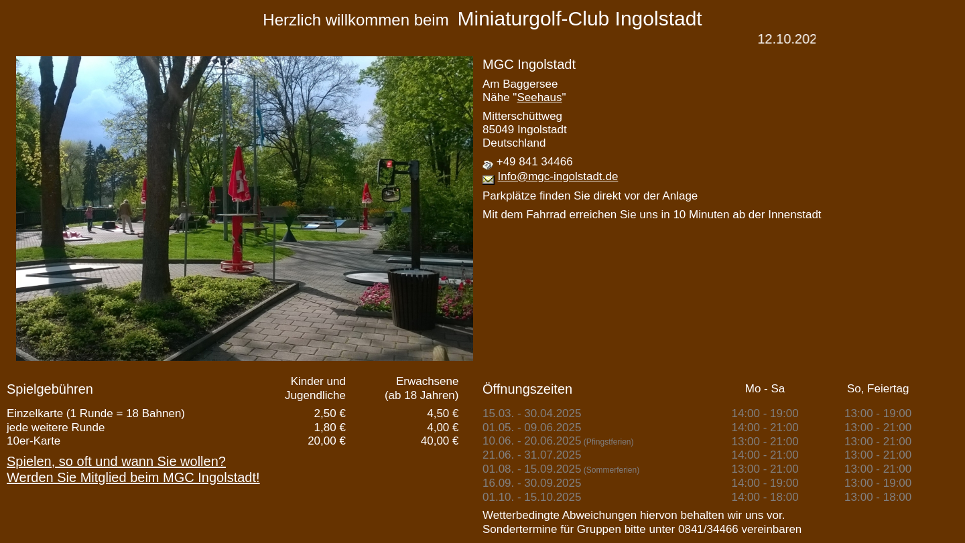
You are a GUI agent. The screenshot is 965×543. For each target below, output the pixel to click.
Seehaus (539, 97)
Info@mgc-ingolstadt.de (558, 176)
